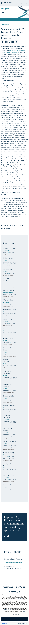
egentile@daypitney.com (12, 568)
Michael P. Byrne (8, 290)
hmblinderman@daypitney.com (9, 287)
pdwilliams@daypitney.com (8, 481)
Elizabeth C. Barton (9, 248)
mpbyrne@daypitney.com (8, 296)
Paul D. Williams (8, 475)
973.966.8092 (9, 566)
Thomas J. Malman (9, 405)
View (6, 536)
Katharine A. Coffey (9, 309)
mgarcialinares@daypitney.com (9, 356)
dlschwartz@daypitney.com (8, 449)
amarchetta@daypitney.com (8, 425)
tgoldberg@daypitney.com (8, 368)
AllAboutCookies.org (6, 609)
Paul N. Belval (7, 269)
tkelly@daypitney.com (7, 402)
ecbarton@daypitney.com (8, 254)
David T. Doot (7, 319)
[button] (26, 574)
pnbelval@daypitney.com (8, 275)
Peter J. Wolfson (8, 485)
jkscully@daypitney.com (8, 460)
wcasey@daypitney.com (8, 306)
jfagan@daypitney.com (7, 344)
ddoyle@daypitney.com (7, 335)
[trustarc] (25, 623)
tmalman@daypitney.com (8, 412)
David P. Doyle (8, 329)
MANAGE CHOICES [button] (14, 615)
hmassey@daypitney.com (8, 438)
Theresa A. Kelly (8, 396)
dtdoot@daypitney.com (7, 325)
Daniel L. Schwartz (9, 441)
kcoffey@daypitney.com (8, 316)
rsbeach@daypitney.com (8, 266)
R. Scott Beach (8, 258)
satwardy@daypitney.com (8, 472)
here (24, 208)
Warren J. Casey (8, 300)
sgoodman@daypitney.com (8, 381)
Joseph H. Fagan (8, 338)
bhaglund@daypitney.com (8, 392)
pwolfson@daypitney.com (8, 491)
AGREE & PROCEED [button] (15, 619)
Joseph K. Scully (8, 452)
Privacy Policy (19, 598)
